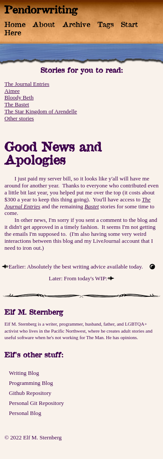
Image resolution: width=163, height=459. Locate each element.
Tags (105, 24)
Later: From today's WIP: (78, 278)
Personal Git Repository (36, 403)
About (44, 24)
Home (15, 24)
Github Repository (30, 393)
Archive (76, 24)
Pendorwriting (41, 9)
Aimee (12, 91)
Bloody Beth (18, 97)
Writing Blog (24, 373)
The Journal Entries (26, 84)
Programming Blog (31, 383)
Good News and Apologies (52, 153)
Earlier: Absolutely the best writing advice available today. (76, 266)
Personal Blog (25, 413)
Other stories (19, 118)
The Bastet (16, 104)
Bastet (91, 206)
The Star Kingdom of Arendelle (40, 111)
